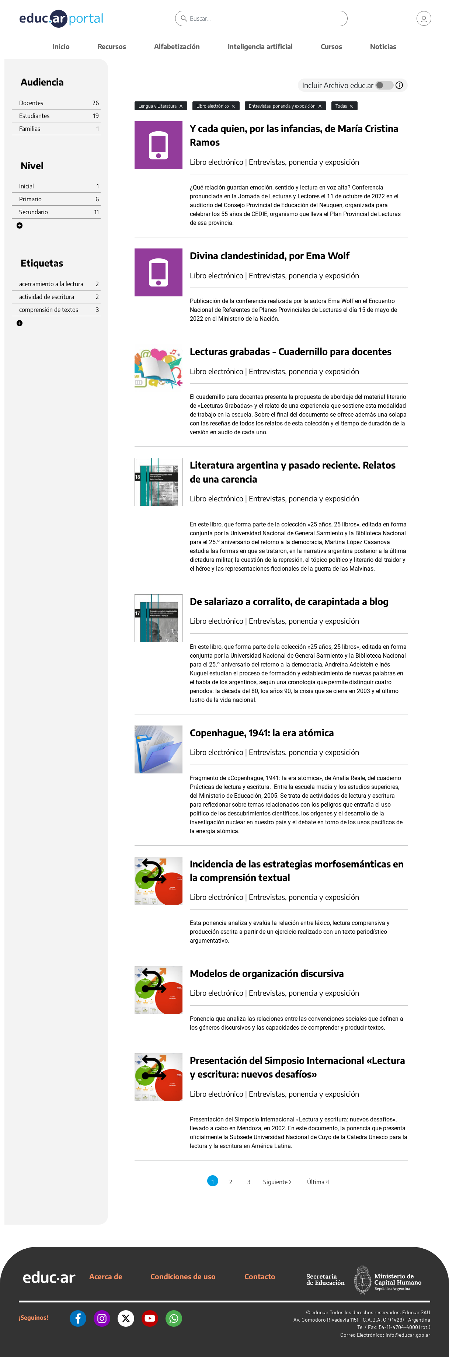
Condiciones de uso (183, 1276)
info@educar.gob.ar (408, 1335)
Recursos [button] (112, 46)
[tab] (149, 85)
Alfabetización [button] (177, 46)
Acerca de (105, 1276)
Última (318, 1181)
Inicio (61, 46)
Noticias (383, 46)
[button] (19, 226)
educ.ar (319, 1312)
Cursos (331, 46)
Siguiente (277, 1181)
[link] (424, 18)
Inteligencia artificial (260, 46)
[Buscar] (268, 18)
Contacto (259, 1276)
